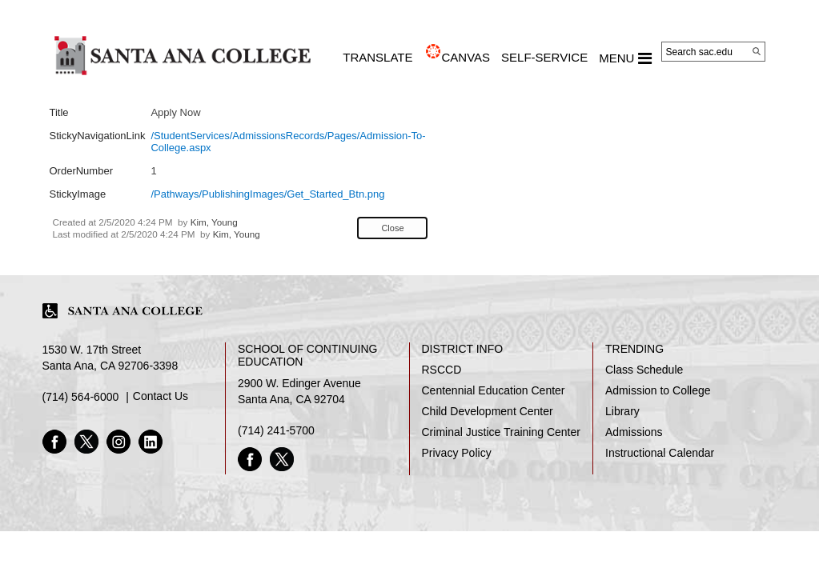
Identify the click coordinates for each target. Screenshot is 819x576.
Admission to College (658, 390)
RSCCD (442, 369)
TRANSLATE (377, 57)
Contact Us (160, 396)
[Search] (757, 51)
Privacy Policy (457, 452)
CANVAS (465, 57)
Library (622, 411)
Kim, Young (214, 222)
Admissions (634, 432)
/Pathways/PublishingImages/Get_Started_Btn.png (267, 194)
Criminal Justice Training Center (501, 432)
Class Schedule (644, 369)
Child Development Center (487, 411)
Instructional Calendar (659, 452)
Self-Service (544, 57)
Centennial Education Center (493, 390)
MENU (625, 58)
